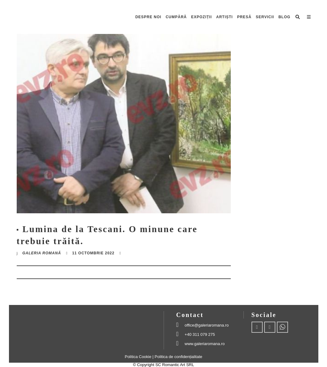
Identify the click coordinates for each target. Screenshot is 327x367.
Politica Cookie (139, 356)
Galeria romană (41, 253)
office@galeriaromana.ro (207, 325)
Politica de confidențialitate (178, 356)
